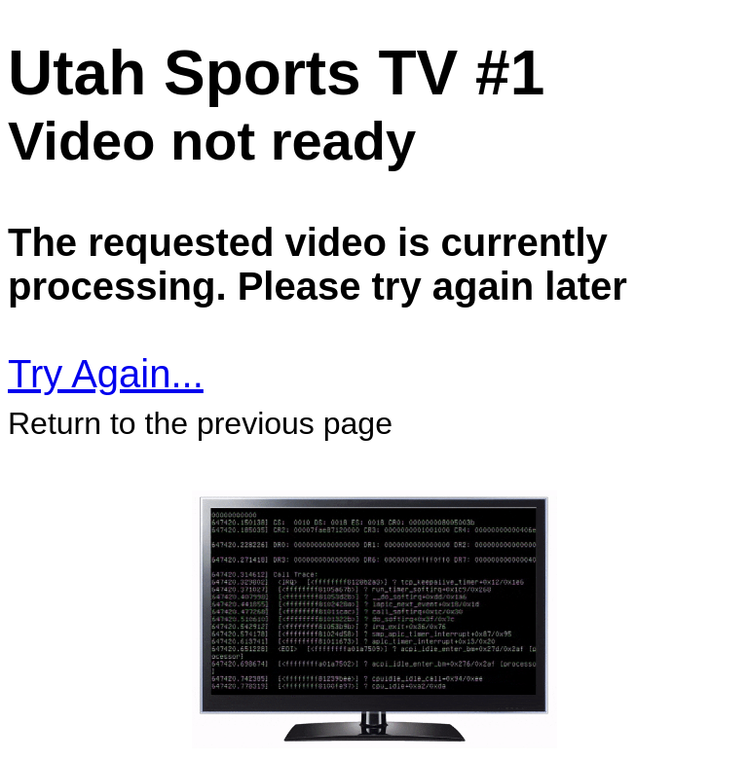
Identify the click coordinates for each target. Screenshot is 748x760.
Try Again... (106, 373)
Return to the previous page (200, 423)
